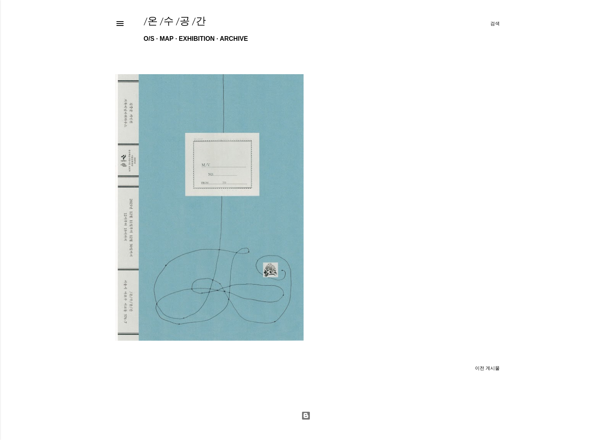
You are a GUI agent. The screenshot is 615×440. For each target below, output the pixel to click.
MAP (167, 38)
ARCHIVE (234, 38)
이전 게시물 (487, 368)
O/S (149, 38)
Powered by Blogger (306, 415)
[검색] (495, 23)
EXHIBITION (197, 38)
